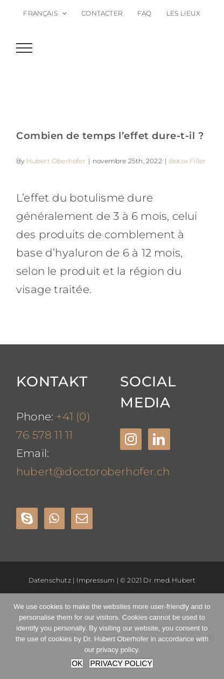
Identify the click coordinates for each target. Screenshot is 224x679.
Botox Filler (187, 161)
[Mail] (82, 518)
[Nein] (210, 636)
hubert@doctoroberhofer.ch (93, 471)
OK (77, 663)
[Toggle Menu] (24, 48)
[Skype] (27, 518)
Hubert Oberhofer (56, 161)
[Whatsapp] (54, 518)
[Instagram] (131, 439)
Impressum (95, 580)
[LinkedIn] (159, 439)
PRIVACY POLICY (121, 663)
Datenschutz (50, 580)
